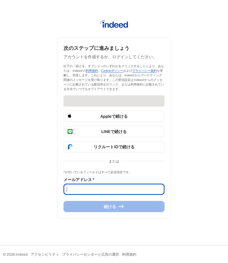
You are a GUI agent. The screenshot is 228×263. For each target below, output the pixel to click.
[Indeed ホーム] (114, 25)
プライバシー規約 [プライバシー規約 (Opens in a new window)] (144, 70)
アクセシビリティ (45, 254)
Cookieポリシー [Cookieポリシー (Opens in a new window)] (112, 70)
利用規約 (129, 254)
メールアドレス (78, 179)
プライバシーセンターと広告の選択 (90, 254)
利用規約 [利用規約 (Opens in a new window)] (92, 70)
